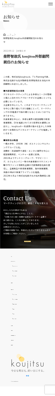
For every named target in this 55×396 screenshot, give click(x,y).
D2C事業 (17, 318)
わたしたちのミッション (24, 270)
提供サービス (17, 293)
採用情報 (15, 349)
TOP (13, 260)
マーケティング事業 (22, 298)
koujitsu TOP (13, 34)
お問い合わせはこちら (27, 243)
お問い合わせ (17, 344)
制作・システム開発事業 (24, 303)
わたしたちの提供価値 (23, 275)
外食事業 (17, 313)
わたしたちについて (20, 265)
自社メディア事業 (21, 322)
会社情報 (15, 329)
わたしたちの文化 (21, 280)
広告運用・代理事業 (22, 308)
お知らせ (15, 334)
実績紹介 (15, 287)
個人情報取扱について (21, 339)
